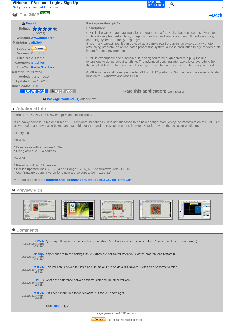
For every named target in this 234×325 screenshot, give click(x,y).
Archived (62, 91)
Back (215, 15)
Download (33, 91)
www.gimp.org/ (42, 37)
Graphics (38, 62)
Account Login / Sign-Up (54, 3)
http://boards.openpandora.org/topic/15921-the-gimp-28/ (88, 179)
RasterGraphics (43, 67)
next (57, 306)
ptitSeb (36, 42)
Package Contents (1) (63, 99)
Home (20, 3)
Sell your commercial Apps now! (36, 7)
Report (31, 23)
